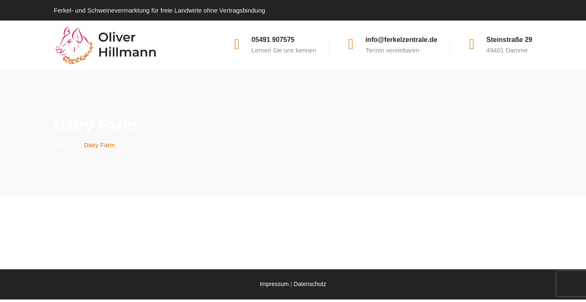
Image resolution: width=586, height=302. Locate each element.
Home (62, 144)
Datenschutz (309, 284)
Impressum (274, 284)
